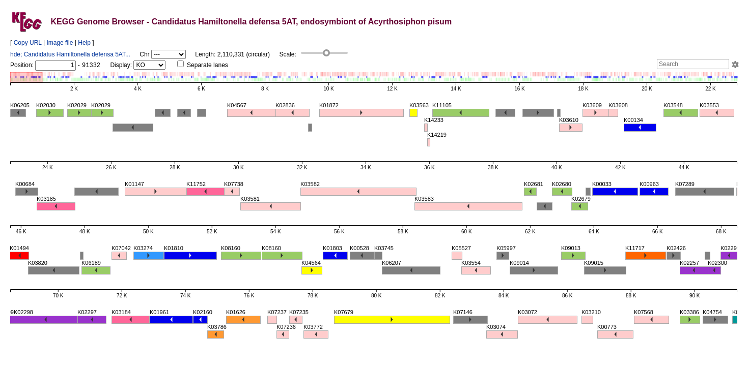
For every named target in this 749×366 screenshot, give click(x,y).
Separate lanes (202, 65)
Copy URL (28, 42)
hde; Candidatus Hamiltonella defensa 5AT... (70, 54)
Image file (59, 42)
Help (84, 42)
